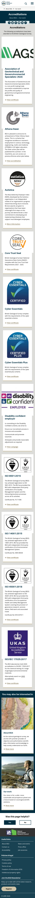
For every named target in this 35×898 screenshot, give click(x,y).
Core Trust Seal (13, 253)
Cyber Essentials (13, 309)
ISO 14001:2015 (13, 533)
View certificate (13, 100)
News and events (24, 844)
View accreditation (14, 161)
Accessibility (6, 850)
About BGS (9, 9)
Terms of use (6, 866)
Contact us (5, 847)
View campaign (12, 447)
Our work (18, 9)
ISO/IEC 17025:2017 (16, 659)
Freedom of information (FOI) (12, 869)
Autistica (9, 190)
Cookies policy (7, 863)
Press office (22, 847)
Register (9, 889)
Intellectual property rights (11, 873)
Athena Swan (12, 129)
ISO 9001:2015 (13, 476)
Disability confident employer (15, 417)
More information (13, 224)
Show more (10, 749)
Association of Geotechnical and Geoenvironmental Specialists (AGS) (15, 72)
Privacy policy (6, 860)
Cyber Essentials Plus (16, 362)
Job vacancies (22, 850)
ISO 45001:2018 (13, 586)
